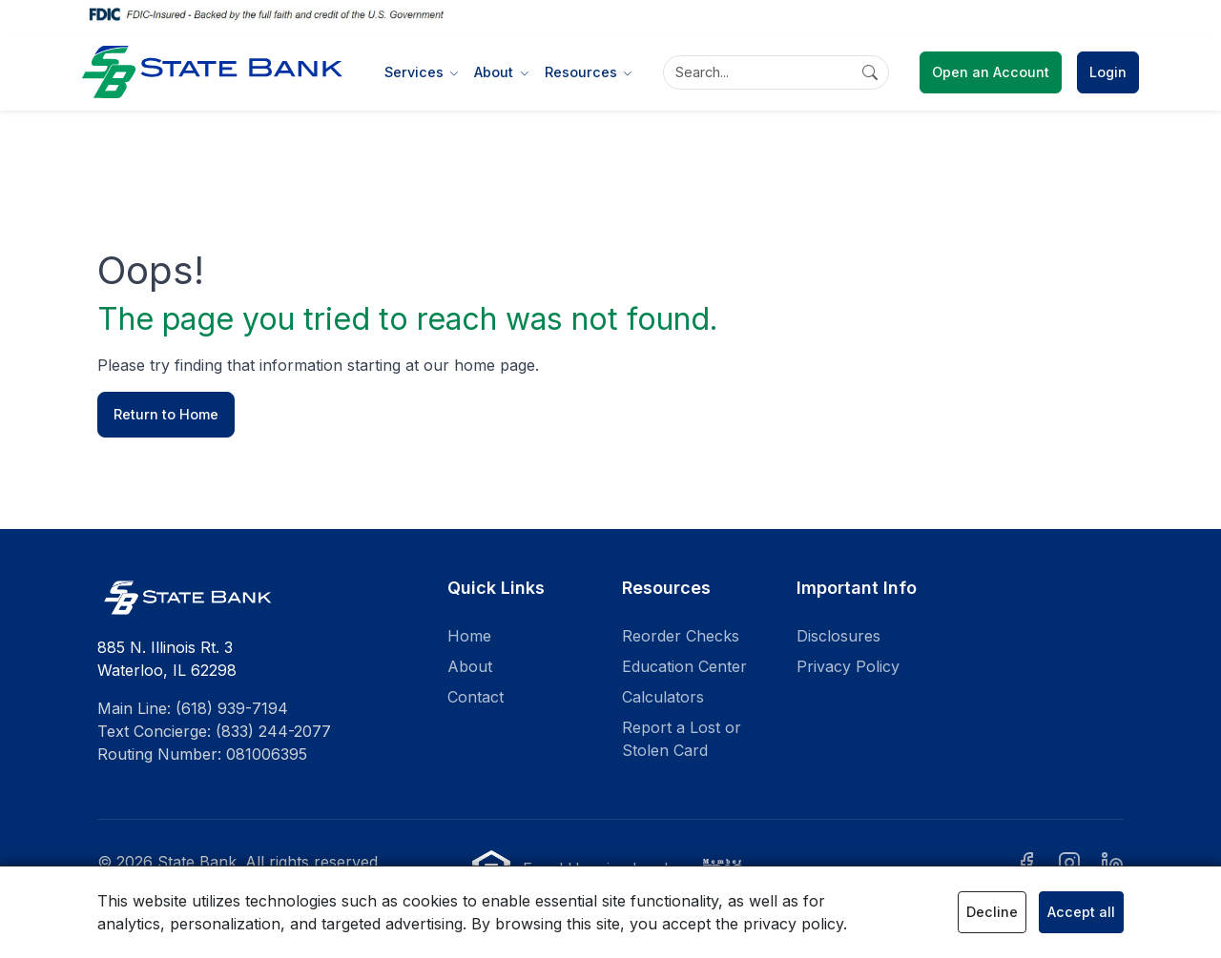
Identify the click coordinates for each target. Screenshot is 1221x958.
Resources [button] (583, 72)
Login (1108, 72)
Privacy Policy (848, 666)
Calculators (663, 696)
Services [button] (415, 72)
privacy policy (793, 923)
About (469, 666)
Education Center (684, 666)
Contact (475, 696)
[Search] (776, 72)
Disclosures (838, 635)
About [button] (495, 72)
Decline (992, 912)
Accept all (1081, 912)
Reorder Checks (680, 635)
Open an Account (990, 72)
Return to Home (166, 414)
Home (469, 635)
